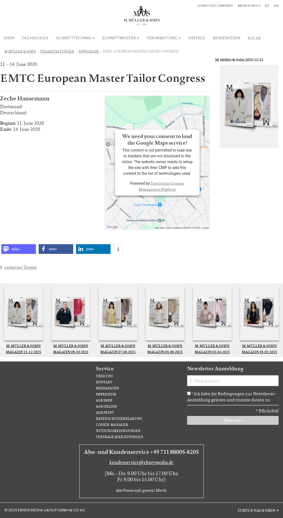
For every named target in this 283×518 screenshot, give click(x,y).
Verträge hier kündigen (119, 436)
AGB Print (105, 412)
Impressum (106, 394)
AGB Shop (104, 400)
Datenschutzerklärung (119, 418)
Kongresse (88, 51)
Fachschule (35, 38)
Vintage (196, 38)
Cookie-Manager (112, 424)
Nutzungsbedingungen (118, 430)
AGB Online (106, 406)
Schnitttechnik (73, 38)
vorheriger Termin (20, 267)
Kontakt (104, 382)
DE (267, 5)
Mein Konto (249, 5)
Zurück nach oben (256, 510)
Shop (9, 38)
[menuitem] (9, 38)
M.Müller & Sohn (20, 51)
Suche (254, 38)
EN (276, 5)
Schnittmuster (119, 38)
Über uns (104, 376)
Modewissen (226, 38)
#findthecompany (215, 5)
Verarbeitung (162, 38)
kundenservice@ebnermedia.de (141, 462)
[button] (18, 249)
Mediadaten (107, 388)
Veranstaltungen (57, 51)
